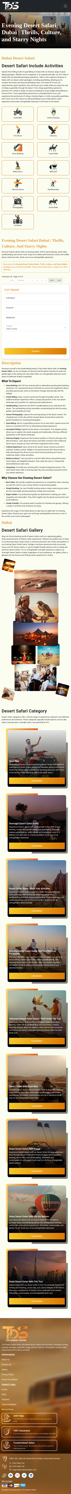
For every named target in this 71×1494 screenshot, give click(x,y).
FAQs (4, 1394)
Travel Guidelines (9, 1404)
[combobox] (35, 327)
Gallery (5, 1369)
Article (4, 1389)
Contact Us (6, 1364)
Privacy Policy (8, 1374)
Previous (20, 280)
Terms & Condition (10, 1379)
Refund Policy (7, 1409)
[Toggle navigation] (65, 6)
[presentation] (25, 339)
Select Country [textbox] (11, 329)
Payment (5, 1399)
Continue (35, 351)
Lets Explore (36, 781)
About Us (6, 1359)
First (12, 280)
